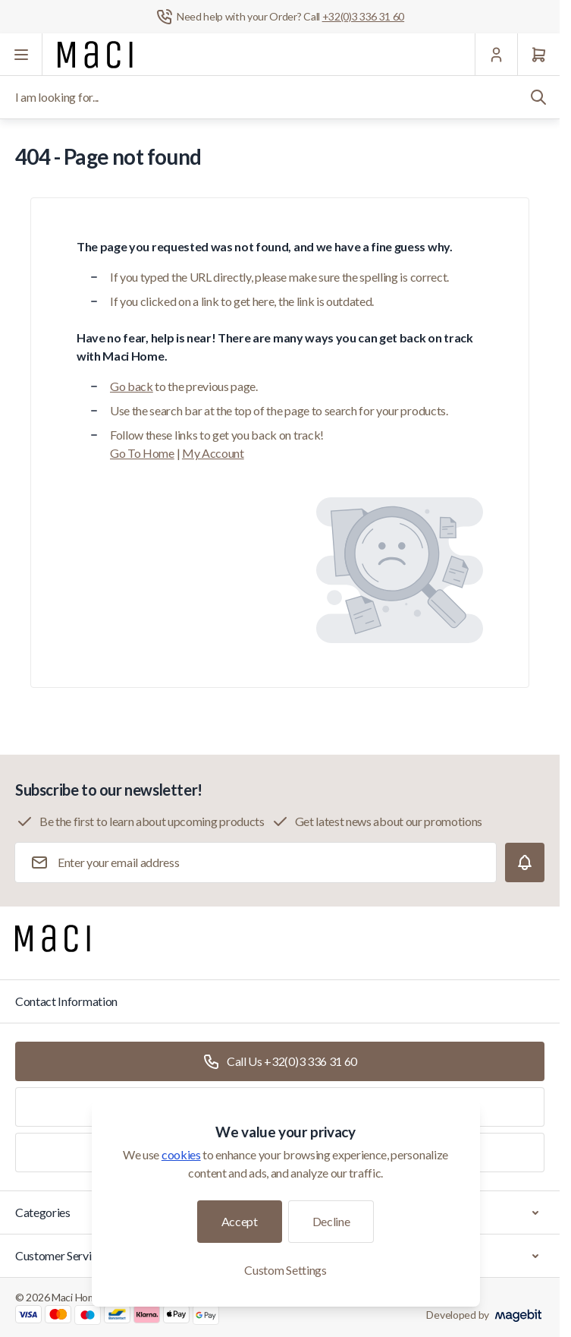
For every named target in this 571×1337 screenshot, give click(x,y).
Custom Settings (285, 1270)
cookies (181, 1154)
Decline (331, 1221)
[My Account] (496, 54)
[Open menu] (21, 54)
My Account (213, 453)
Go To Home (142, 453)
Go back (131, 386)
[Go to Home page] (95, 54)
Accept (239, 1221)
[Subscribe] (524, 862)
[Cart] (538, 54)
